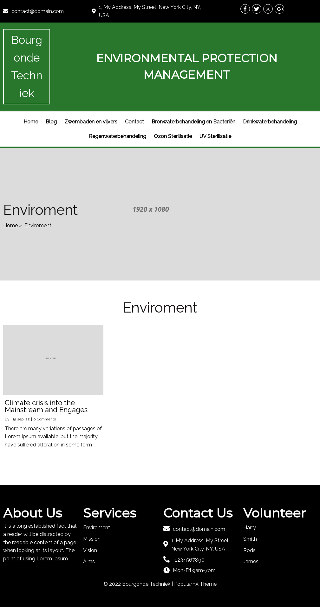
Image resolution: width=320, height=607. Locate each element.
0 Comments (44, 419)
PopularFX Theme (195, 584)
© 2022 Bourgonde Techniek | (138, 584)
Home (10, 225)
